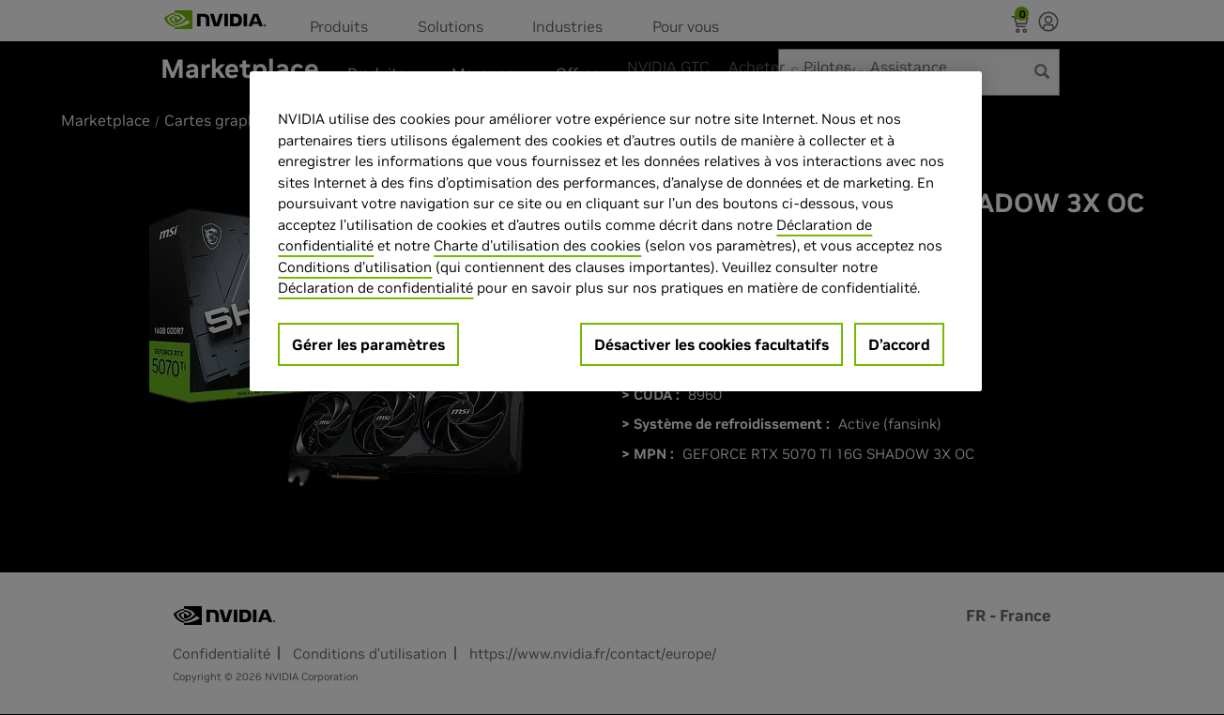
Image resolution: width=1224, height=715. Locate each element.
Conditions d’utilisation (355, 267)
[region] (616, 231)
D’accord (899, 344)
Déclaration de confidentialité (375, 288)
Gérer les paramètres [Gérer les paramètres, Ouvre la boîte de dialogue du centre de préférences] (368, 344)
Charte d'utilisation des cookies (537, 245)
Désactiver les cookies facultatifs (711, 344)
